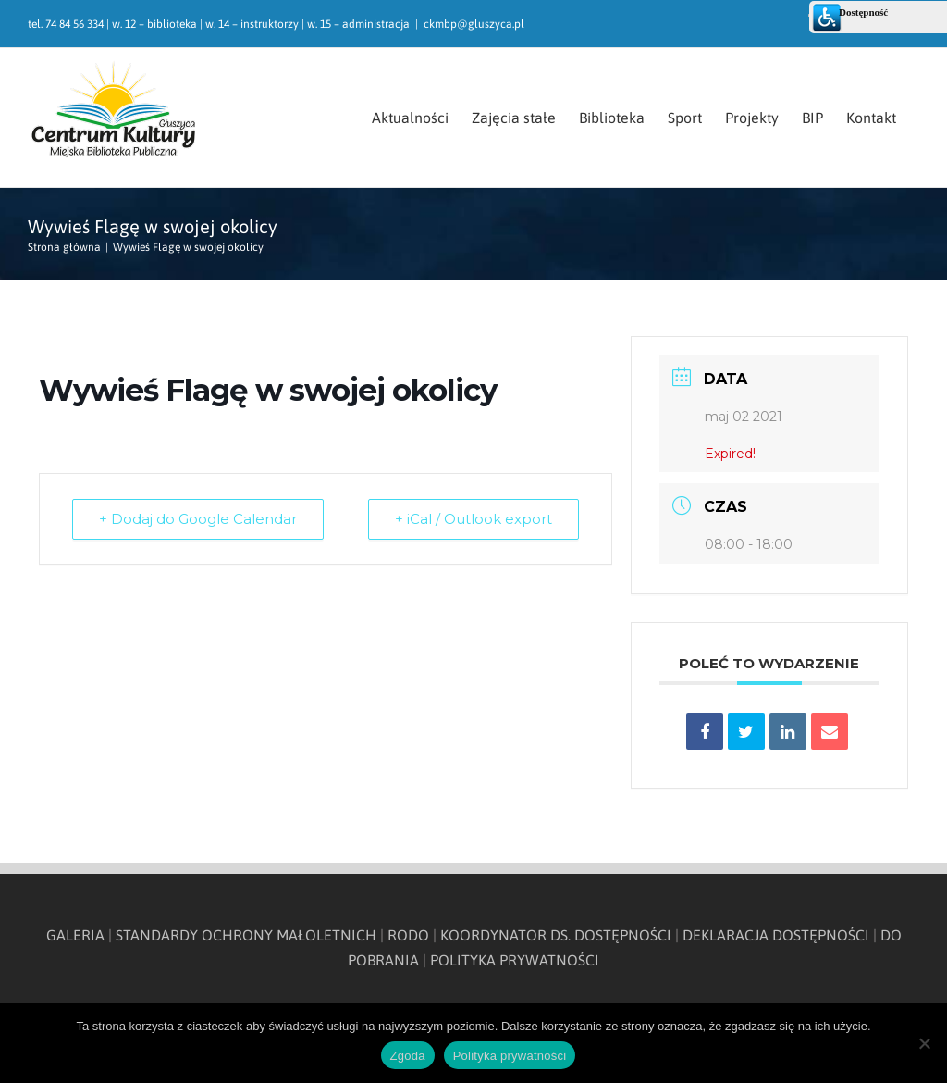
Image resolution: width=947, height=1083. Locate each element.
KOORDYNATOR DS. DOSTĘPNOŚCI (555, 935)
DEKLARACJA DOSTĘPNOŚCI (776, 935)
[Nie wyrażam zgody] (924, 1043)
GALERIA (75, 935)
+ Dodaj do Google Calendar (198, 519)
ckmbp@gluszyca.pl (474, 24)
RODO (408, 935)
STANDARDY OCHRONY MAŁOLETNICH (246, 935)
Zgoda (407, 1056)
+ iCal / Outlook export (473, 519)
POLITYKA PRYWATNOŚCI (514, 960)
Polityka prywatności (510, 1056)
